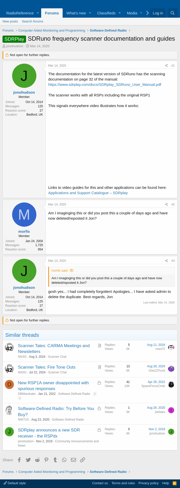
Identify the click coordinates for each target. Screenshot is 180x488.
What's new (76, 13)
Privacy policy (149, 483)
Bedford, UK (35, 114)
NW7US (23, 419)
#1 (173, 65)
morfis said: (60, 270)
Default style (15, 483)
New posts (10, 21)
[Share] (166, 66)
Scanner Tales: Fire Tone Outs (46, 367)
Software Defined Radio (74, 394)
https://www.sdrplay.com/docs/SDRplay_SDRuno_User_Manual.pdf (104, 84)
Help (165, 483)
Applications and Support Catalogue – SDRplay (88, 193)
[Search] (172, 13)
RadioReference (20, 13)
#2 (173, 204)
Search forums (32, 21)
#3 (173, 261)
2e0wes (160, 412)
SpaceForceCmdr (153, 386)
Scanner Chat (57, 356)
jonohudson (14, 46)
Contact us (100, 483)
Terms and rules (123, 483)
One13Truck (156, 370)
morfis (24, 231)
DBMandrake (27, 394)
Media (132, 13)
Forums (52, 13)
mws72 (160, 349)
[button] (37, 13)
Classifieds (106, 13)
